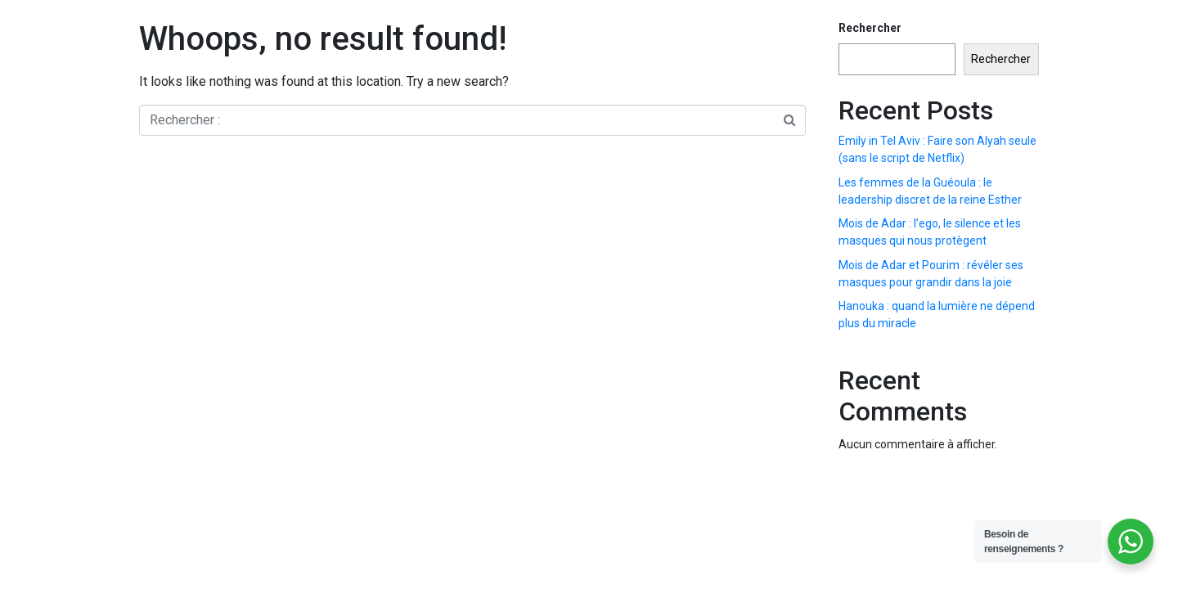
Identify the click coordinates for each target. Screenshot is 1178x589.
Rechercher (870, 27)
